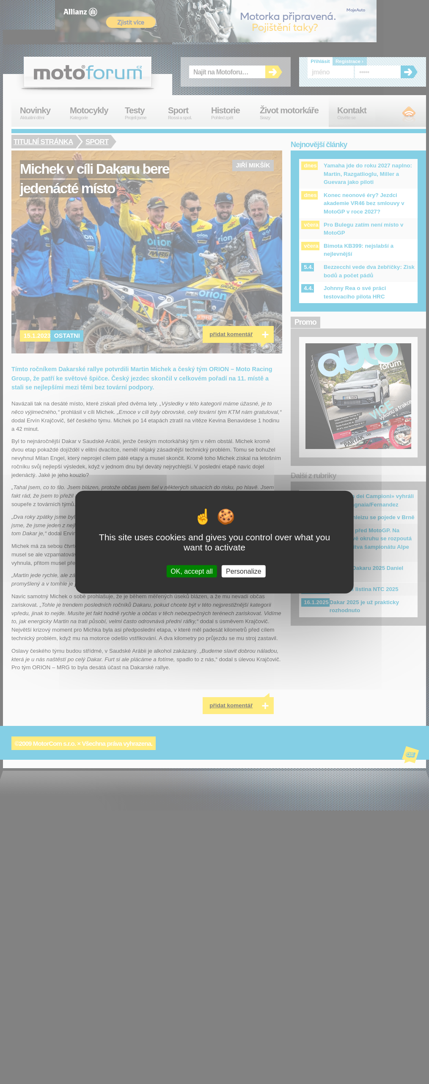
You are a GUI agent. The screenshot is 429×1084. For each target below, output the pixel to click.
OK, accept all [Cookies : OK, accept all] (191, 571)
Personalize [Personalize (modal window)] (243, 571)
